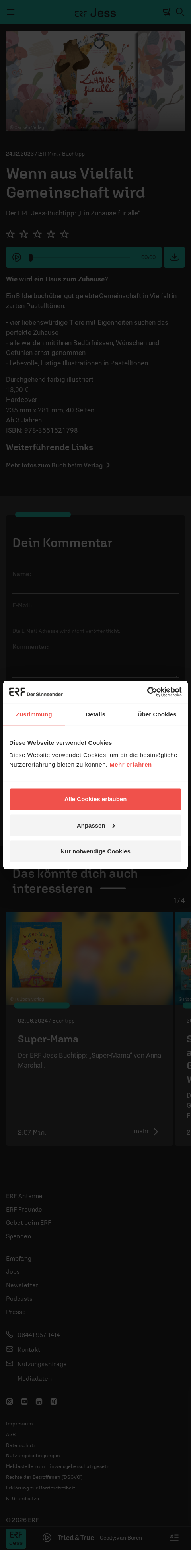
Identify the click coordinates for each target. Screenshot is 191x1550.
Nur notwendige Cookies (95, 851)
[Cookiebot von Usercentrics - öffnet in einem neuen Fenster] (147, 692)
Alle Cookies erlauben (95, 799)
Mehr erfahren (130, 764)
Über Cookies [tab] (157, 714)
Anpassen (96, 825)
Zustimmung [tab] (34, 714)
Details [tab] (95, 714)
